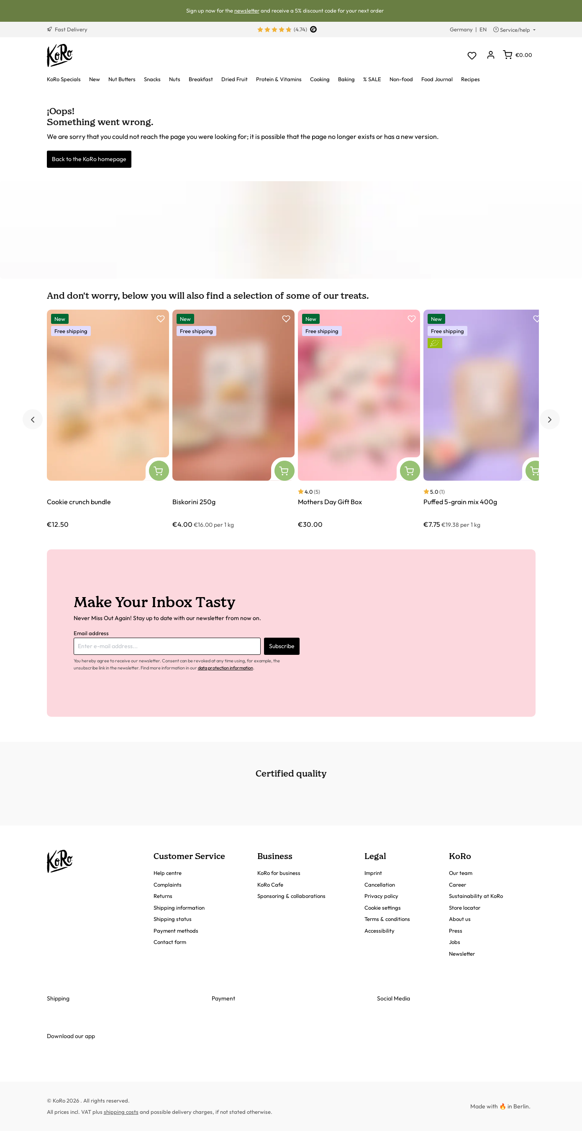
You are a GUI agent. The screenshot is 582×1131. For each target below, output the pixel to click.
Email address (91, 633)
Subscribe (282, 646)
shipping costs (121, 1111)
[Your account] (491, 55)
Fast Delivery (67, 29)
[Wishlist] (472, 55)
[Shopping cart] (518, 55)
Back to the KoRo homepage (89, 159)
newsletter (246, 10)
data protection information (225, 668)
